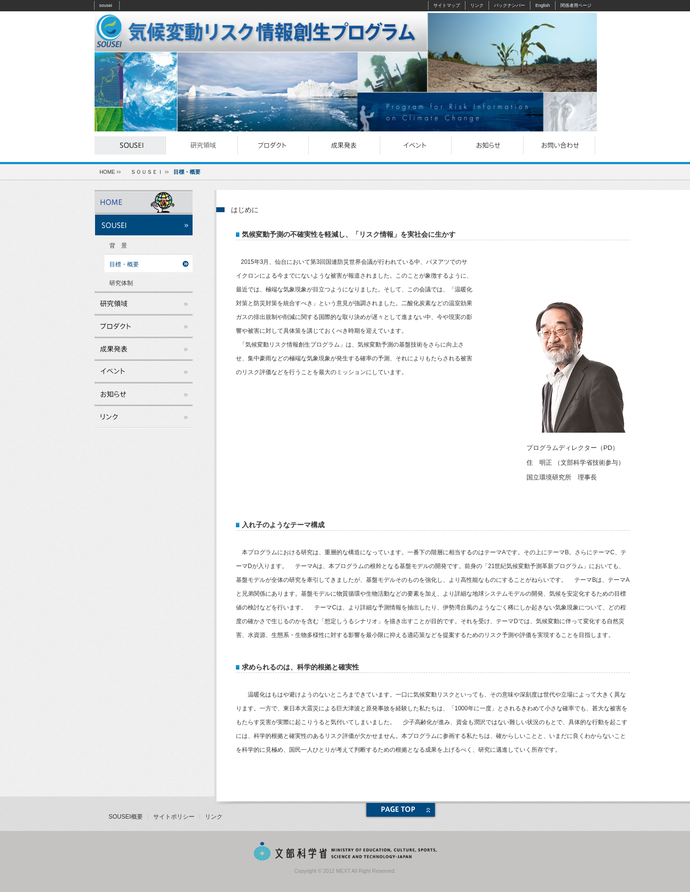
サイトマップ (446, 5)
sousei (105, 5)
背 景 (118, 245)
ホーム (144, 201)
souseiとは (130, 145)
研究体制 (121, 283)
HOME (107, 172)
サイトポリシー (174, 816)
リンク (477, 5)
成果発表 (344, 145)
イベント (416, 145)
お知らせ (487, 145)
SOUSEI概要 (126, 816)
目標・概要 (124, 264)
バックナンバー (509, 5)
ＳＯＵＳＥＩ (147, 172)
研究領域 (201, 145)
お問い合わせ (558, 145)
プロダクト (273, 145)
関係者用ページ (575, 5)
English (542, 5)
